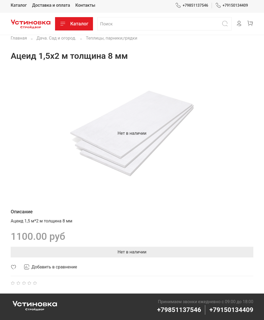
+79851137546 (191, 5)
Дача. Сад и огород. (56, 38)
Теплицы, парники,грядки (111, 38)
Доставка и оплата (51, 5)
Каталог (19, 5)
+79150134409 (231, 5)
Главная (19, 38)
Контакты (85, 5)
